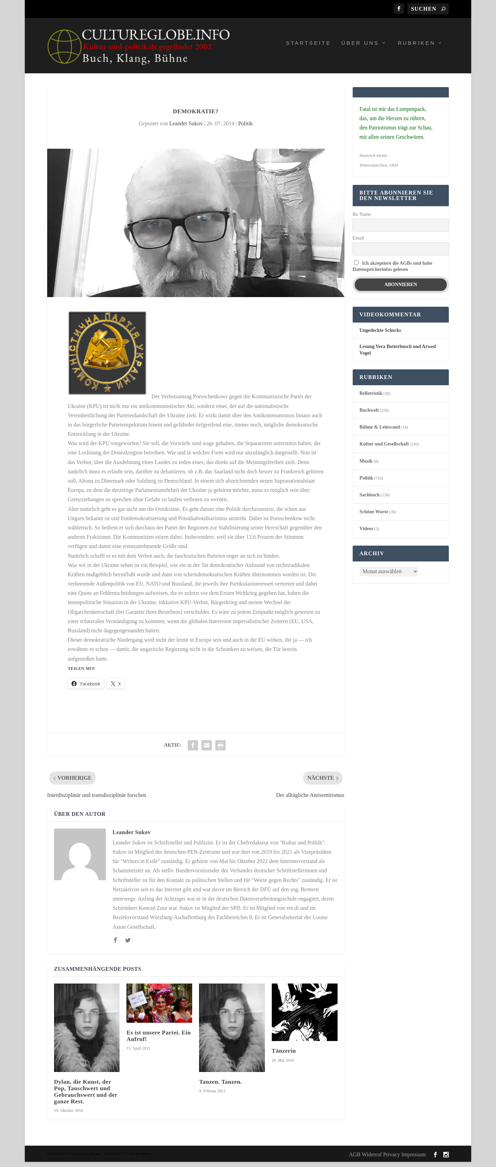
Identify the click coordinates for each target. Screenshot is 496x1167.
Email (358, 242)
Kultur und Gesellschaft (384, 449)
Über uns (360, 48)
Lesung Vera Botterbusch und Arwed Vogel (398, 354)
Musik (366, 466)
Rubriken (417, 48)
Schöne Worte (374, 516)
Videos (366, 533)
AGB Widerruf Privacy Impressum (387, 1159)
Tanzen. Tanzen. (220, 1086)
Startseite (308, 48)
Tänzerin (284, 1056)
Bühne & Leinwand (380, 432)
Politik (245, 128)
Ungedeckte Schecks (380, 335)
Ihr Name (362, 219)
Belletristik (371, 398)
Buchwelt (369, 415)
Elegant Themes (89, 1159)
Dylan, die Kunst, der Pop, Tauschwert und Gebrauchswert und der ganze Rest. (85, 1096)
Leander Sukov (186, 128)
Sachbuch (370, 499)
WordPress (143, 1159)
